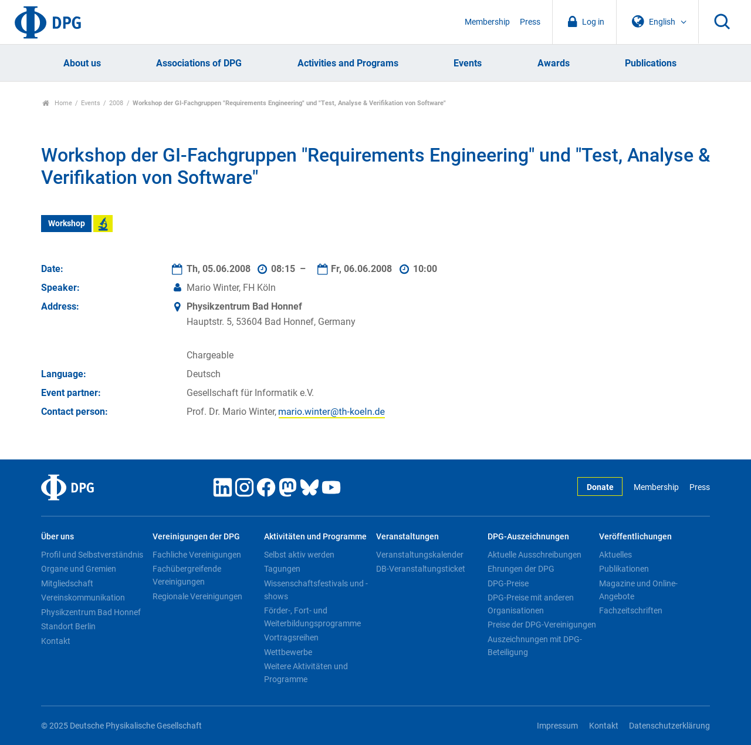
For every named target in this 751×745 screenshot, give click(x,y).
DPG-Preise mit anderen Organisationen (531, 604)
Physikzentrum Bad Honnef (91, 612)
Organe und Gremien (78, 568)
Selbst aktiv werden (299, 554)
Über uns (57, 537)
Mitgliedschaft (67, 583)
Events (468, 63)
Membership (487, 22)
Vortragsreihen (291, 637)
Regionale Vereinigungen (197, 596)
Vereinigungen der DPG (196, 537)
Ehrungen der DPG (521, 568)
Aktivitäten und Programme (315, 537)
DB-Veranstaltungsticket (420, 568)
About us (82, 63)
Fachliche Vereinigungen (197, 554)
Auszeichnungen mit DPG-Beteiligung (535, 646)
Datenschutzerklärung (669, 726)
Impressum (557, 726)
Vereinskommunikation (83, 597)
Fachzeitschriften (630, 610)
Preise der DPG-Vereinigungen (542, 624)
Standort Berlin (68, 626)
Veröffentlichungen (635, 537)
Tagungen (282, 568)
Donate (600, 487)
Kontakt (55, 641)
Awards (553, 63)
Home (57, 103)
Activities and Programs (347, 63)
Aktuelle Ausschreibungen (534, 554)
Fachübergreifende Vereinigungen (187, 575)
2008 (116, 103)
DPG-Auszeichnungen (528, 537)
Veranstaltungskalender (420, 554)
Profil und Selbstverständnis (92, 554)
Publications (650, 63)
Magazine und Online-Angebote (638, 590)
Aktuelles (615, 554)
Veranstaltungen (407, 537)
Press (530, 22)
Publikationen (624, 568)
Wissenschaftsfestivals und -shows (316, 590)
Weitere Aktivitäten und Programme (306, 673)
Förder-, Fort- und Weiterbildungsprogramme (312, 617)
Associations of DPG (199, 63)
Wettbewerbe (288, 652)
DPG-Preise (508, 583)
